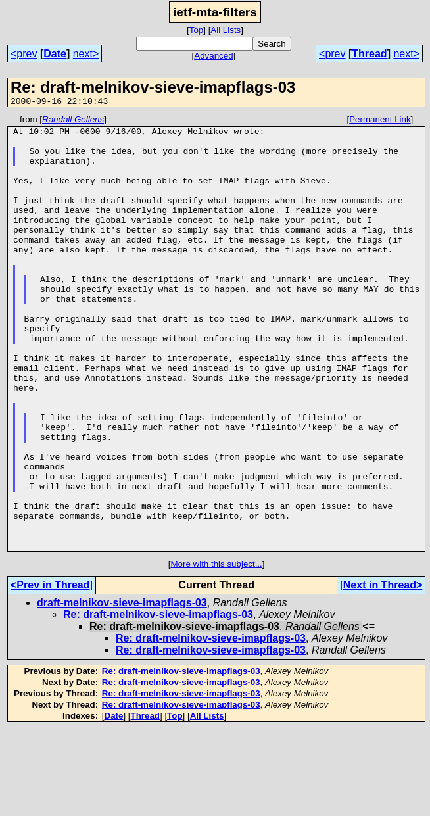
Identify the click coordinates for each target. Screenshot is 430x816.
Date (54, 53)
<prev (24, 53)
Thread (369, 53)
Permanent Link (379, 121)
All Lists (225, 30)
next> (86, 53)
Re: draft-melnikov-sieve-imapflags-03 (158, 701)
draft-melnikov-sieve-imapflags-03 (122, 689)
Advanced (213, 55)
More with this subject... (216, 651)
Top (196, 30)
